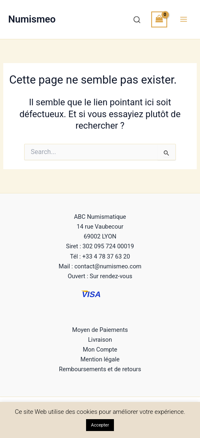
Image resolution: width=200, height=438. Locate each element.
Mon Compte (100, 349)
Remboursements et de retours (100, 369)
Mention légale (99, 359)
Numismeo (32, 19)
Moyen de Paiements (100, 330)
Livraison (100, 339)
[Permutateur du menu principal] (183, 19)
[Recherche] (137, 20)
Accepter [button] (100, 425)
